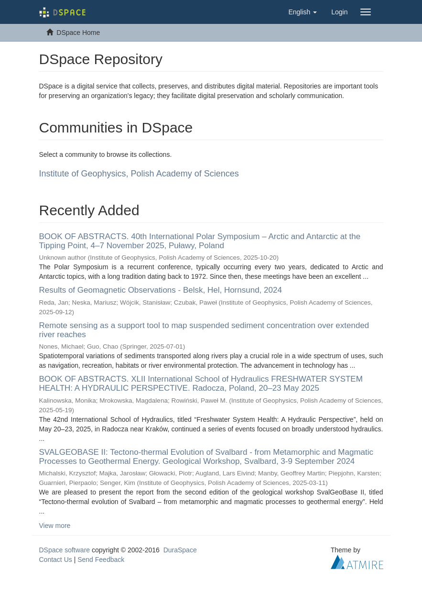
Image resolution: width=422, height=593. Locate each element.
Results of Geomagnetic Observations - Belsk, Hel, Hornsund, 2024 (160, 290)
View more (55, 525)
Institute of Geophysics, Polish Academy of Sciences (139, 173)
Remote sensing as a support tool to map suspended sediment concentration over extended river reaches (204, 330)
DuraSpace (180, 550)
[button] (302, 12)
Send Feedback (100, 559)
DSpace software (64, 550)
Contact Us (55, 559)
